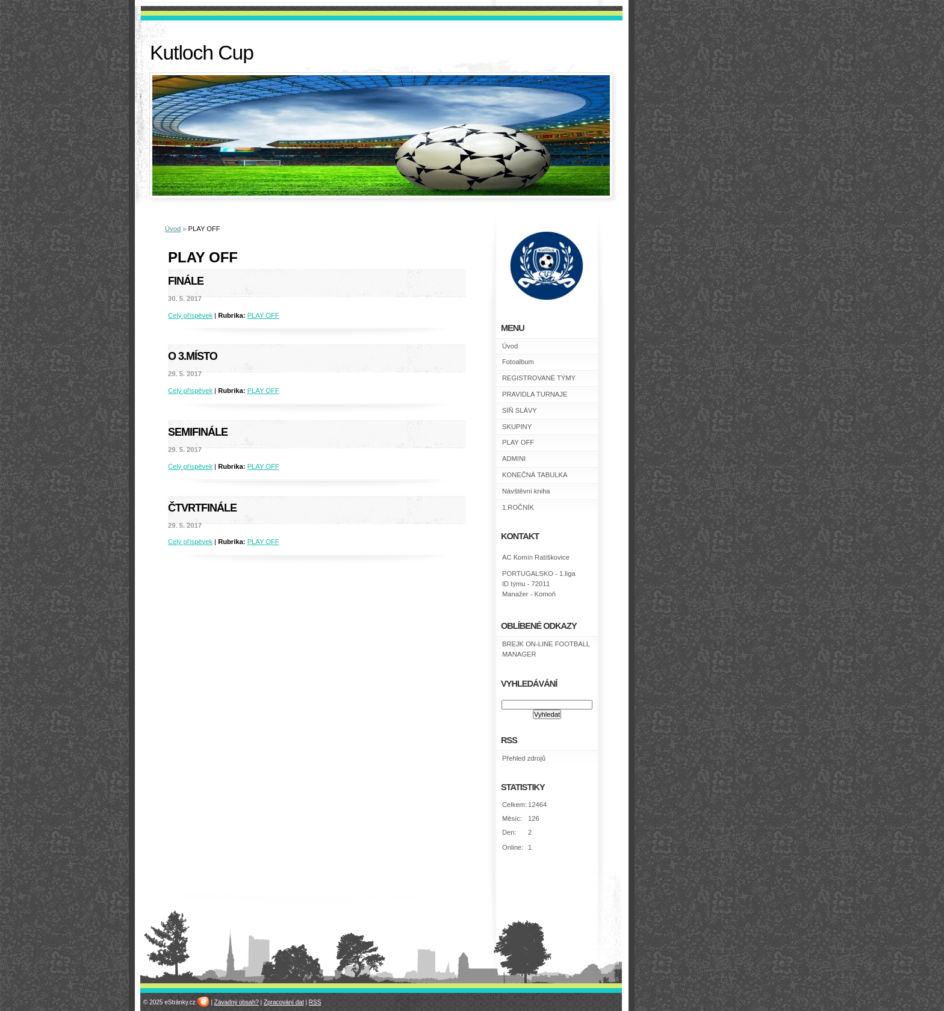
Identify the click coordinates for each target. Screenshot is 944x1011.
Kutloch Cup (201, 53)
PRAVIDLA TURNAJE (534, 394)
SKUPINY (517, 426)
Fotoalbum (518, 361)
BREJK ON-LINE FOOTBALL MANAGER (546, 649)
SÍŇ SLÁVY (519, 410)
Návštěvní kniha (526, 491)
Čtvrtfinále (202, 508)
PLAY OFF (263, 315)
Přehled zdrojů (523, 758)
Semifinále (198, 432)
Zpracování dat (284, 1002)
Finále (185, 281)
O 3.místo (192, 356)
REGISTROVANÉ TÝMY (539, 378)
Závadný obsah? (236, 1002)
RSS (315, 1002)
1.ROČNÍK (518, 507)
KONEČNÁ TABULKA (534, 474)
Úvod (173, 228)
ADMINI (514, 458)
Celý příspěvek (190, 315)
